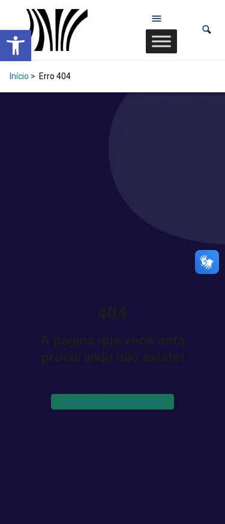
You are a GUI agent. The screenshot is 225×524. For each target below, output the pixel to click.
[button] (206, 29)
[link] (15, 45)
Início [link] (19, 76)
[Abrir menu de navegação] (156, 18)
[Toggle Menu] (161, 41)
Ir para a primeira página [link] (112, 401)
